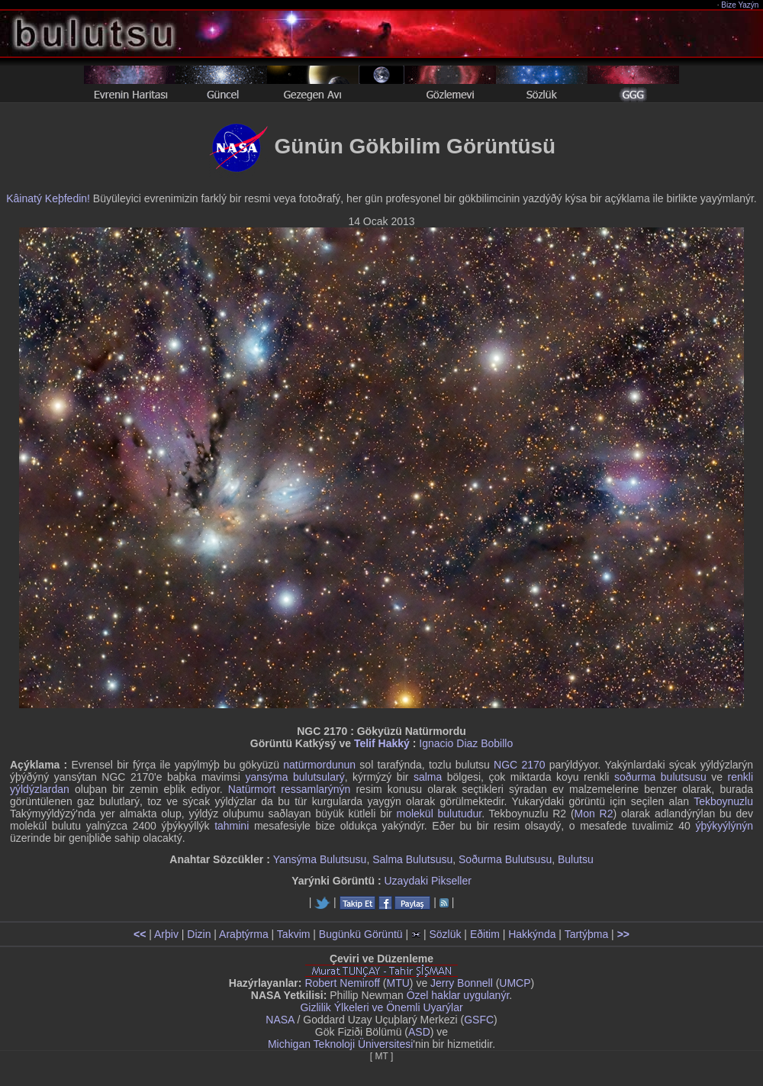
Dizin (199, 934)
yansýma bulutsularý (294, 777)
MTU (398, 983)
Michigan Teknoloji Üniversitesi (340, 1044)
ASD (419, 1032)
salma (428, 777)
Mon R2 (594, 813)
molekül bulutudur (439, 813)
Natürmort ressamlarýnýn (289, 789)
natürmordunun (319, 765)
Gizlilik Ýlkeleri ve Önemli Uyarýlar (381, 1007)
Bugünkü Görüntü (361, 934)
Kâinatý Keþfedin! (48, 198)
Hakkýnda (531, 934)
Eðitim (485, 934)
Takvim (294, 934)
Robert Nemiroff (342, 983)
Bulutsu (576, 859)
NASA (280, 1019)
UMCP (514, 983)
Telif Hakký (382, 743)
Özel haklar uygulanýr (458, 995)
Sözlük (445, 934)
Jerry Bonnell (461, 983)
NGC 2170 (519, 765)
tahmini (231, 826)
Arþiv (166, 934)
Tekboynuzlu (723, 801)
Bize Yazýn (740, 5)
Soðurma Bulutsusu (505, 859)
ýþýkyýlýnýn (724, 826)
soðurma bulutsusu (660, 777)
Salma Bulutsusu (412, 859)
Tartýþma (587, 934)
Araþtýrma (244, 934)
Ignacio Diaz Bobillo (466, 743)
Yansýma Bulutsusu (320, 859)
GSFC (479, 1019)
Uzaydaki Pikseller (427, 881)
